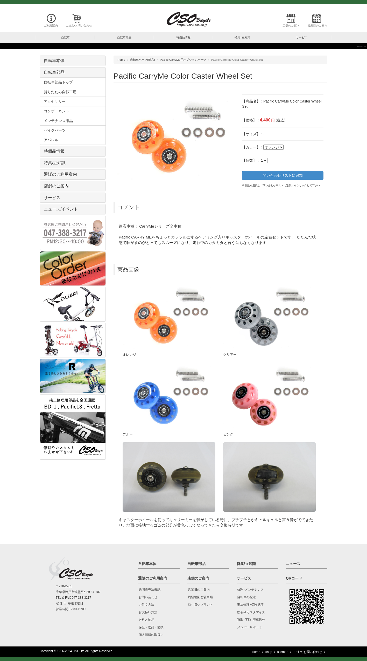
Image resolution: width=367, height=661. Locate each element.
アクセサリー (55, 101)
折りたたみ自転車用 (60, 92)
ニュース (293, 564)
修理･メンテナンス (250, 589)
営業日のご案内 (317, 25)
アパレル (51, 140)
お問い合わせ (148, 597)
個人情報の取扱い (151, 635)
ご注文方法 (146, 605)
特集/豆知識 (55, 163)
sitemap (282, 652)
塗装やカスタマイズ (251, 612)
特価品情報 (54, 151)
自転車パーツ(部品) (142, 59)
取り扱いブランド (200, 605)
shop (268, 652)
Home (121, 59)
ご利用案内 (51, 25)
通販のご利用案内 (60, 174)
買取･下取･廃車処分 (251, 620)
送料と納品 (146, 620)
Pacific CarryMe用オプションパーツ (183, 59)
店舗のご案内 (291, 25)
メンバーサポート (249, 627)
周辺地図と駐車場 (200, 597)
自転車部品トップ (58, 82)
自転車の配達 (246, 597)
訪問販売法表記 (149, 589)
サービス (52, 197)
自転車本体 (54, 60)
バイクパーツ (55, 130)
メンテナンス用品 (58, 121)
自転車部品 (54, 72)
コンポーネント (56, 111)
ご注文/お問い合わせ (79, 25)
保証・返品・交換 (151, 627)
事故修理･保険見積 (250, 605)
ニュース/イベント (61, 209)
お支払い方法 (148, 612)
